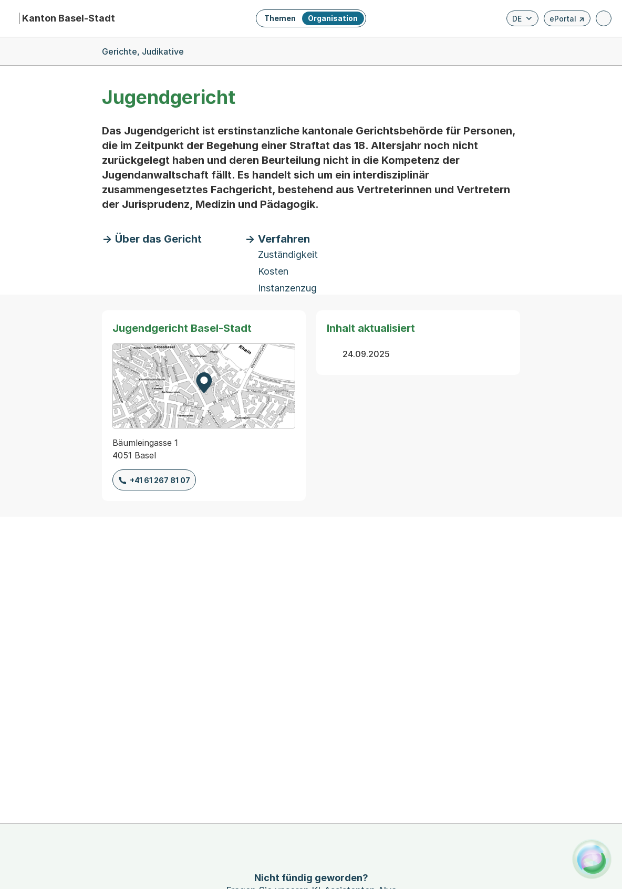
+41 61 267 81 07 (160, 480)
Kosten (273, 271)
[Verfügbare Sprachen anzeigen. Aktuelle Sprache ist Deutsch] (522, 18)
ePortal (567, 20)
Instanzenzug (287, 288)
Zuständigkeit (288, 254)
